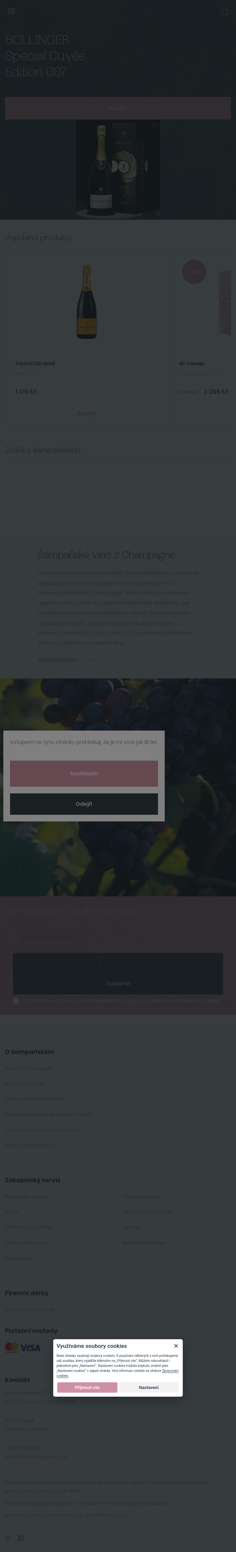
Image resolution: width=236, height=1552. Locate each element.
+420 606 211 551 (23, 1448)
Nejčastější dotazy (27, 1196)
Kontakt (132, 1227)
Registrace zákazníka (148, 1212)
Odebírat (118, 983)
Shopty (74, 1515)
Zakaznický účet (142, 1196)
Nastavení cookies (144, 1243)
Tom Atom (114, 1515)
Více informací (58, 660)
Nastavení (149, 1387)
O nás (11, 1212)
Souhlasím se (122, 1001)
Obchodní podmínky (29, 1227)
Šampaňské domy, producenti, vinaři (48, 1114)
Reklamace (18, 1258)
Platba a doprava (25, 1243)
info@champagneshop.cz (36, 1456)
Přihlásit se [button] (209, 10)
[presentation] (56, 963)
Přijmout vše (87, 1387)
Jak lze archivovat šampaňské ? (43, 1130)
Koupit (118, 108)
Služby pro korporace (29, 1309)
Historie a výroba (24, 1083)
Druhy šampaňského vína (35, 1099)
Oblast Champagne (29, 1068)
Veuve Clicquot (35, 363)
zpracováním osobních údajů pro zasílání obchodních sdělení (140, 1001)
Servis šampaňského (29, 1145)
